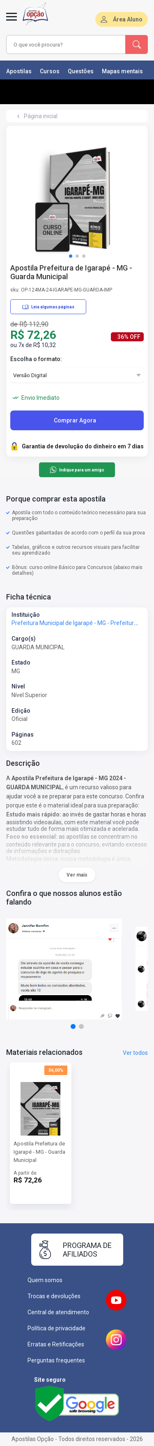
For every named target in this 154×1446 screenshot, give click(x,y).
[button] (70, 256)
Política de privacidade (56, 1328)
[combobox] (66, 44)
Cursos (50, 71)
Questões (81, 71)
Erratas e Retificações (56, 1344)
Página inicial (40, 116)
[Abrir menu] (11, 21)
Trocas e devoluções (54, 1296)
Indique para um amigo (77, 469)
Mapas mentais (122, 71)
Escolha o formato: (36, 359)
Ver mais (77, 875)
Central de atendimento (58, 1312)
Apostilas (19, 71)
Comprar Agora (75, 420)
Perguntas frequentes (56, 1360)
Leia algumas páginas (48, 306)
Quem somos (45, 1280)
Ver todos (135, 1053)
